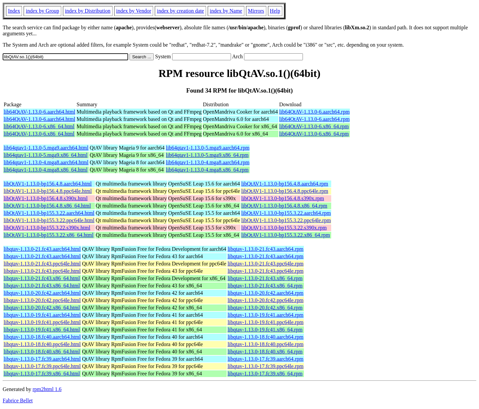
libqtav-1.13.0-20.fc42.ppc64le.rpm (266, 300)
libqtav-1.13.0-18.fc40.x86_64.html (42, 351)
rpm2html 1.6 (47, 389)
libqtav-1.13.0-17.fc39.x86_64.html (42, 373)
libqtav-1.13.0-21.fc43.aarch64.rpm (266, 249)
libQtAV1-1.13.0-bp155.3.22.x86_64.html (49, 235)
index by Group (42, 11)
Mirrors (256, 11)
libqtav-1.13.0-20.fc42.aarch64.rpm (266, 293)
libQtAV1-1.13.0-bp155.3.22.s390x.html (47, 227)
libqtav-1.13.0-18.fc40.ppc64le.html (42, 344)
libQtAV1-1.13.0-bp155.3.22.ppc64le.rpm (286, 220)
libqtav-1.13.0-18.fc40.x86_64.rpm (265, 351)
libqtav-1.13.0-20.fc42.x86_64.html (42, 307)
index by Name (226, 11)
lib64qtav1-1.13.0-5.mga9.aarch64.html (46, 148)
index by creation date (180, 11)
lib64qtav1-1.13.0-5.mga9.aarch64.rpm (207, 148)
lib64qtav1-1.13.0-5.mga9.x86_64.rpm (207, 155)
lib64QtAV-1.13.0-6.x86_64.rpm (314, 126)
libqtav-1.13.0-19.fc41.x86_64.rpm (265, 329)
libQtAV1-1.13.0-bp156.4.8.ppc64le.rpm (284, 191)
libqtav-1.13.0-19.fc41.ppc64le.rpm (266, 322)
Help (275, 11)
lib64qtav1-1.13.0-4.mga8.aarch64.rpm (207, 162)
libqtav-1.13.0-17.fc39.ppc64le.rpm (266, 366)
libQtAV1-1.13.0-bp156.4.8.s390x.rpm (282, 198)
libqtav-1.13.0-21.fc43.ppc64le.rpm (266, 263)
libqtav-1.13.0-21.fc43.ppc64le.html (42, 263)
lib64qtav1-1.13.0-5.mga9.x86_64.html (46, 155)
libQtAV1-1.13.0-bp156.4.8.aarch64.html (48, 184)
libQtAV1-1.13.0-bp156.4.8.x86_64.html (47, 205)
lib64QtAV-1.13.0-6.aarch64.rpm (314, 112)
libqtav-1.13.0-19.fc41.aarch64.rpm (266, 315)
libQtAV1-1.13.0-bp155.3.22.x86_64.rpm (285, 235)
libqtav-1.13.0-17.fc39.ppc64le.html (42, 366)
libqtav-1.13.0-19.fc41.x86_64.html (42, 329)
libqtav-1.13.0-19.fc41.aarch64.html (42, 315)
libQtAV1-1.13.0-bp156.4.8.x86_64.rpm (284, 205)
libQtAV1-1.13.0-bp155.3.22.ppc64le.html (49, 220)
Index (14, 11)
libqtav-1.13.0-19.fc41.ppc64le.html (42, 322)
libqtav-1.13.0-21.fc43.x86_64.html (42, 278)
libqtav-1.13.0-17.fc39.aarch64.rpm (266, 359)
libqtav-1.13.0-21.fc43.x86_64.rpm (265, 278)
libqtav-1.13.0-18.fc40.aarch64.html (42, 337)
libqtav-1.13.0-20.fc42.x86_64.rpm (265, 307)
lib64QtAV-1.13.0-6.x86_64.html (39, 126)
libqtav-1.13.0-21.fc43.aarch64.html (42, 249)
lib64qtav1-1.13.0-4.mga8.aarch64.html (46, 162)
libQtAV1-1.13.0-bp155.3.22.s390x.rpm (284, 227)
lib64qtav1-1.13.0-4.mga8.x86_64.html (46, 170)
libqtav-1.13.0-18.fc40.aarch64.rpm (266, 337)
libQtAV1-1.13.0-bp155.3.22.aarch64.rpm (286, 213)
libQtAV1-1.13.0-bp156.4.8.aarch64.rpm (284, 184)
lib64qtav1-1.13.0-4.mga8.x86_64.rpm (207, 170)
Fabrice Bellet (18, 400)
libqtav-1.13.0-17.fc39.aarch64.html (42, 359)
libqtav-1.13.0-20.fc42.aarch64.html (42, 293)
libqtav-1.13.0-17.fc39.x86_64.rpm (265, 373)
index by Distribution (88, 11)
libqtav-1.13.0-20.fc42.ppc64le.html (42, 300)
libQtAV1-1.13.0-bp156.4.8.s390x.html (46, 198)
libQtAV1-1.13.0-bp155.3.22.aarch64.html (49, 213)
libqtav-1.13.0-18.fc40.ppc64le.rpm (266, 344)
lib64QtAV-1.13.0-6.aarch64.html (39, 112)
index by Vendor (133, 11)
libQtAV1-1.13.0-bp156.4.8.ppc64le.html (48, 191)
